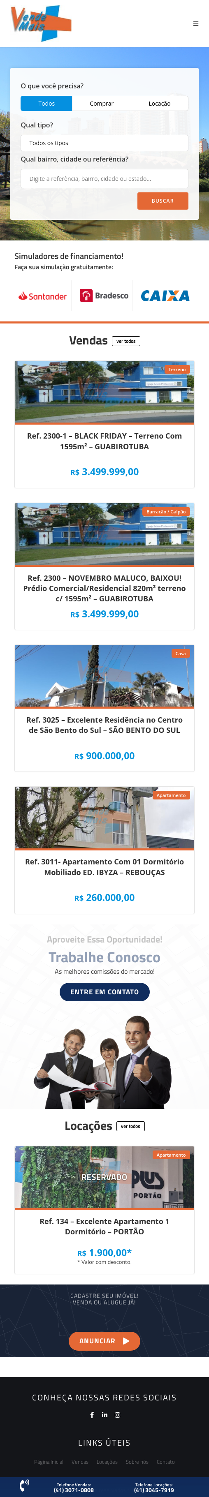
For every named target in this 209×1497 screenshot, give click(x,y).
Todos (46, 103)
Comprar (102, 103)
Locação (159, 103)
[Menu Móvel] (196, 23)
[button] (126, 341)
